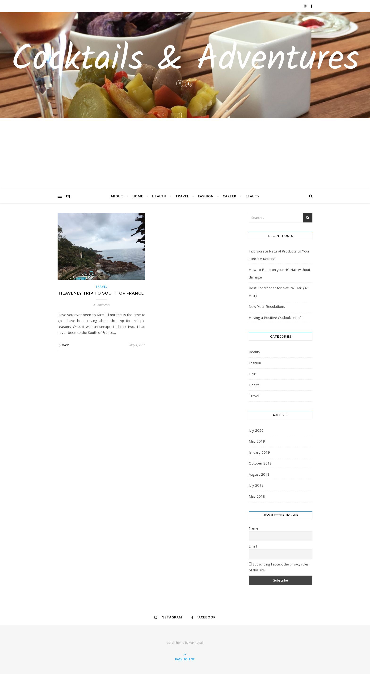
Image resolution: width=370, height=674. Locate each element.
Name (253, 528)
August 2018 (259, 474)
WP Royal (196, 642)
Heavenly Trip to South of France (101, 293)
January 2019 (259, 452)
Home (137, 196)
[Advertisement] (185, 154)
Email (253, 546)
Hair (252, 373)
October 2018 (260, 463)
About (117, 196)
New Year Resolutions (267, 306)
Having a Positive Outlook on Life (276, 317)
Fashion (206, 196)
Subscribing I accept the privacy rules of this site (279, 567)
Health (159, 196)
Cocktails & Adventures (185, 60)
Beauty (252, 196)
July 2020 (256, 430)
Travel (182, 196)
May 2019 (257, 441)
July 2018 (256, 485)
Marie (65, 345)
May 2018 (257, 496)
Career (229, 196)
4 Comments (101, 305)
